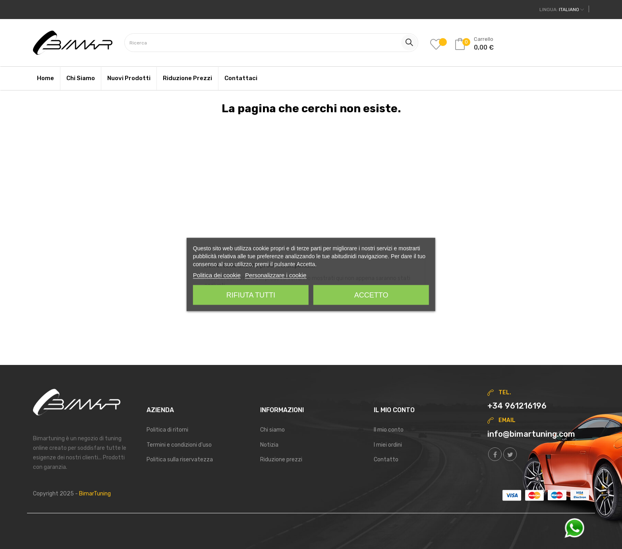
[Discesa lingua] (561, 9)
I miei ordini (388, 445)
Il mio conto (389, 429)
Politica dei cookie (217, 275)
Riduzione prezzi (281, 459)
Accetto (371, 295)
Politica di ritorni (167, 429)
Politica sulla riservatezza (180, 459)
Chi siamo (272, 429)
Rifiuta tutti (250, 295)
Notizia (269, 445)
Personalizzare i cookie (275, 275)
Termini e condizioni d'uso (179, 445)
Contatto (386, 459)
